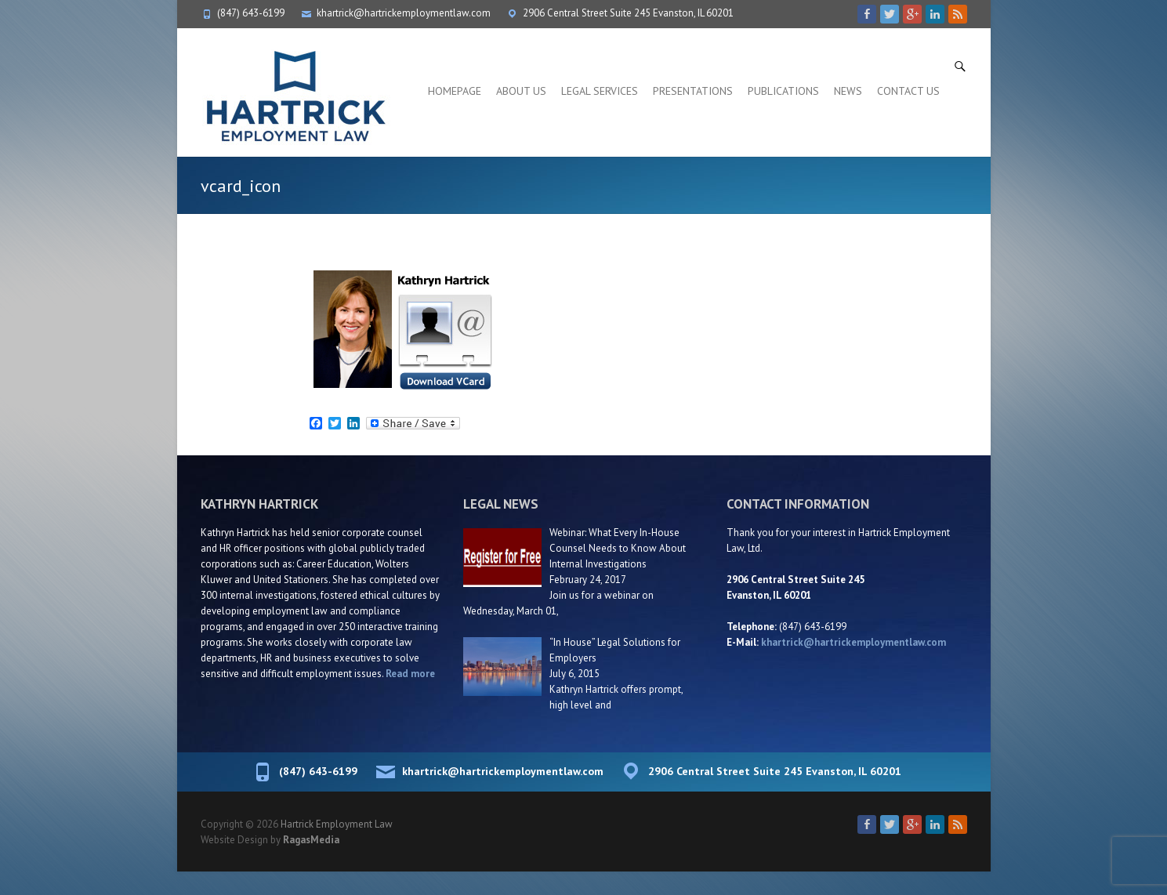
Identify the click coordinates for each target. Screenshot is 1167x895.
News (848, 91)
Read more (410, 673)
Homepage (454, 91)
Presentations (693, 91)
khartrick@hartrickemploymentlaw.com (404, 13)
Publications (783, 91)
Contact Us (908, 91)
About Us (521, 91)
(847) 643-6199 (251, 13)
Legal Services (599, 91)
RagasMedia (311, 839)
